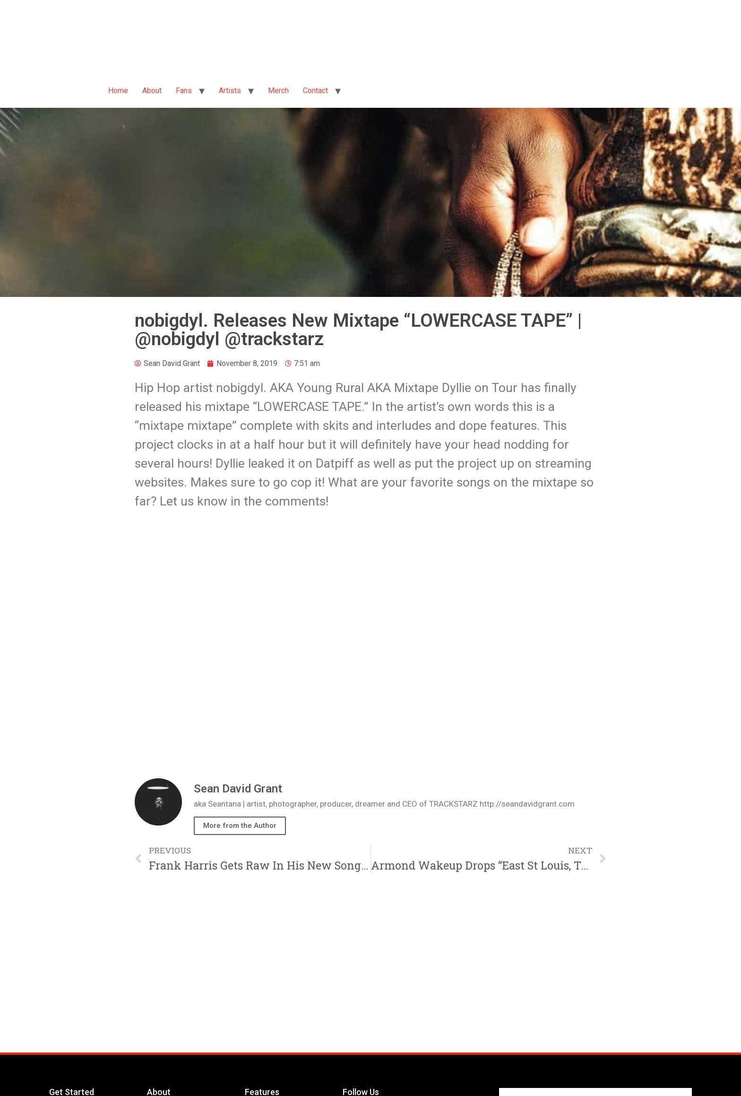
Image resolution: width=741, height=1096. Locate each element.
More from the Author (239, 825)
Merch (278, 90)
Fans (184, 90)
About (152, 90)
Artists (230, 90)
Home (118, 90)
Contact (315, 90)
